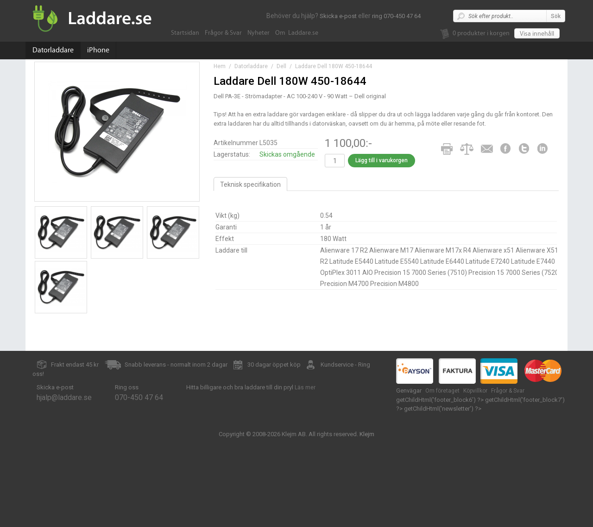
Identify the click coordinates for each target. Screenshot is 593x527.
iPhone (98, 50)
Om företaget (442, 390)
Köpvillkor (475, 390)
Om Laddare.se (296, 33)
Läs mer (305, 387)
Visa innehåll (537, 34)
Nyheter (258, 33)
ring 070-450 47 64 (396, 16)
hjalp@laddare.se (64, 397)
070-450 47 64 (139, 397)
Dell (281, 66)
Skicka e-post (338, 16)
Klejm (367, 434)
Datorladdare (53, 50)
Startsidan (185, 33)
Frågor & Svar (223, 33)
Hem (220, 66)
